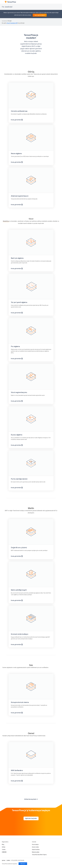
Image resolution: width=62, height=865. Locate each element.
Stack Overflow (36, 849)
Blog (3, 844)
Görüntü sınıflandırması (19, 111)
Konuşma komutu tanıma (20, 702)
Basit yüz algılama (17, 258)
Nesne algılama (16, 154)
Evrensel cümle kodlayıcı (19, 634)
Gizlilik (8, 860)
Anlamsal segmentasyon (19, 196)
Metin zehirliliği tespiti (19, 590)
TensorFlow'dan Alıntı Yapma (39, 854)
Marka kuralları (35, 852)
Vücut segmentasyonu (19, 392)
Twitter (4, 849)
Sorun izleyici (35, 844)
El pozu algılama (16, 435)
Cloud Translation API (12, 23)
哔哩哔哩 (4, 852)
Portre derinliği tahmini (19, 479)
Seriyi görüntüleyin (40, 15)
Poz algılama (15, 346)
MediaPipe (6, 221)
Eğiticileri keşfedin (31, 818)
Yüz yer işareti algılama (19, 302)
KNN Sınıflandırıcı (17, 770)
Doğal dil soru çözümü (19, 548)
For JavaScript (7, 7)
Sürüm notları (35, 847)
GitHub (3, 847)
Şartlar (3, 860)
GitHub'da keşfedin (31, 799)
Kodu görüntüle (17, 120)
